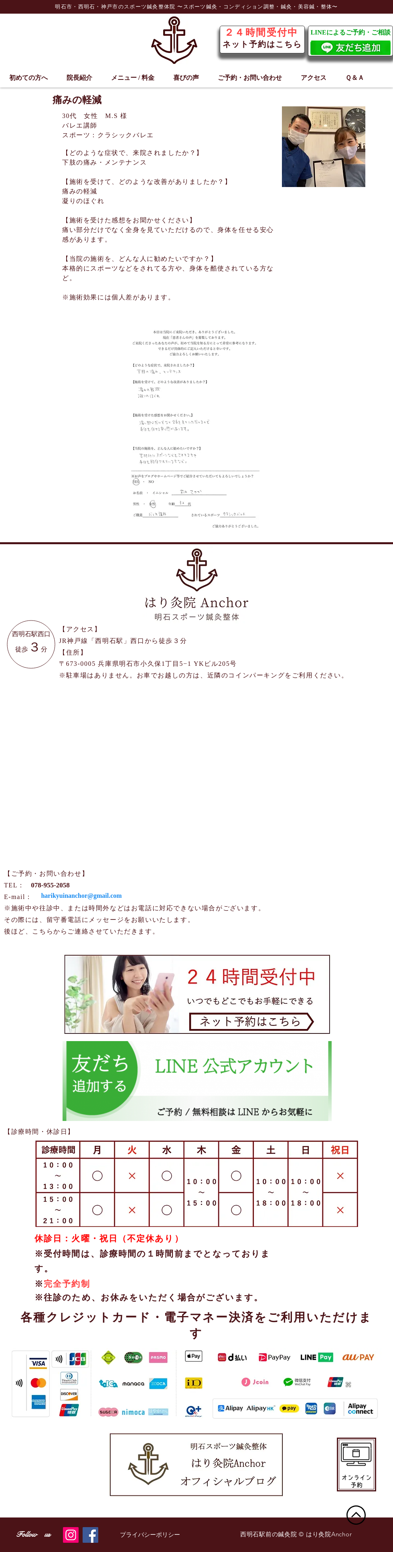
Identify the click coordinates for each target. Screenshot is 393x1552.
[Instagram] (71, 1535)
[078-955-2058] (50, 885)
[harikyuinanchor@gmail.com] (81, 896)
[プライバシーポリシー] (150, 1535)
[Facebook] (90, 1535)
